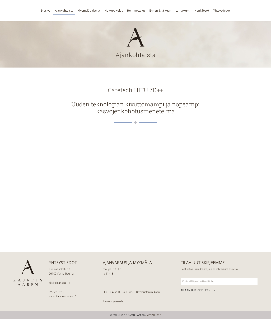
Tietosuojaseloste (113, 301)
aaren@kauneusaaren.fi (62, 296)
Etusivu (45, 10)
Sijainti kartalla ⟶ (59, 282)
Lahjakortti (182, 10)
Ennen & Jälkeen (160, 10)
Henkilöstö (201, 10)
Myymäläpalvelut (89, 10)
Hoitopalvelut (114, 10)
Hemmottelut (136, 10)
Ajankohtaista (64, 10)
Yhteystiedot (221, 10)
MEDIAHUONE (154, 315)
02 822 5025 (56, 292)
